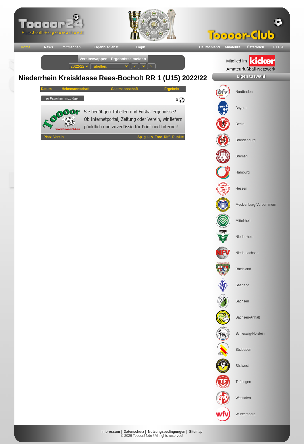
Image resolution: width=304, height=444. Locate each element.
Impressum (110, 432)
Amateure (232, 47)
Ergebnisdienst (106, 47)
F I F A (278, 47)
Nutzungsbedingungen (166, 432)
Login (140, 47)
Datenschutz (134, 432)
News (48, 47)
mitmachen (71, 47)
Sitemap (196, 432)
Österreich (255, 47)
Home (25, 47)
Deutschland (209, 47)
